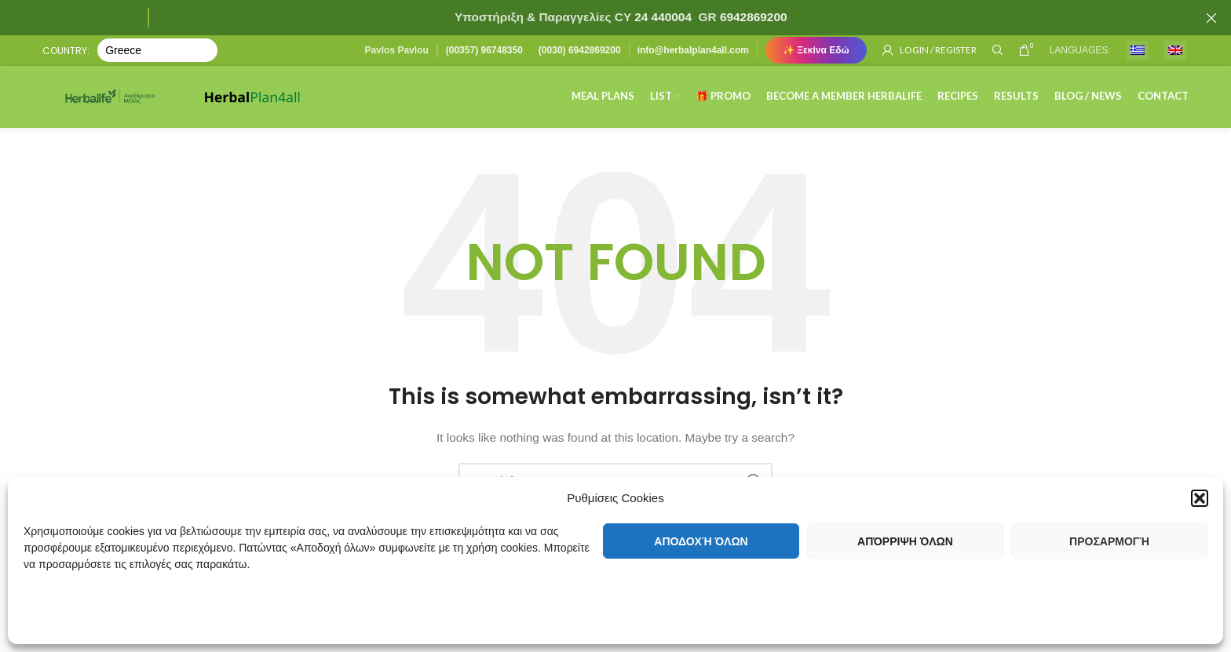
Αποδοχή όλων (700, 541)
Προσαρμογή (1109, 541)
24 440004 (661, 17)
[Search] (997, 51)
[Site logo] (120, 101)
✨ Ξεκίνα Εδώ (816, 51)
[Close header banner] (1211, 17)
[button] (1199, 493)
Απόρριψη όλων (905, 541)
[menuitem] (1138, 51)
